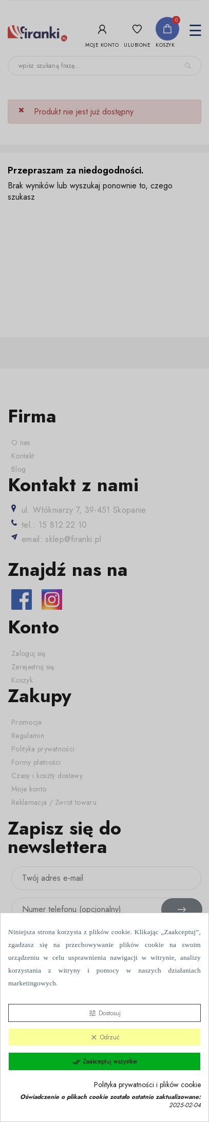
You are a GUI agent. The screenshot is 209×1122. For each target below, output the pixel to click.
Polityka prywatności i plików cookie (147, 1085)
